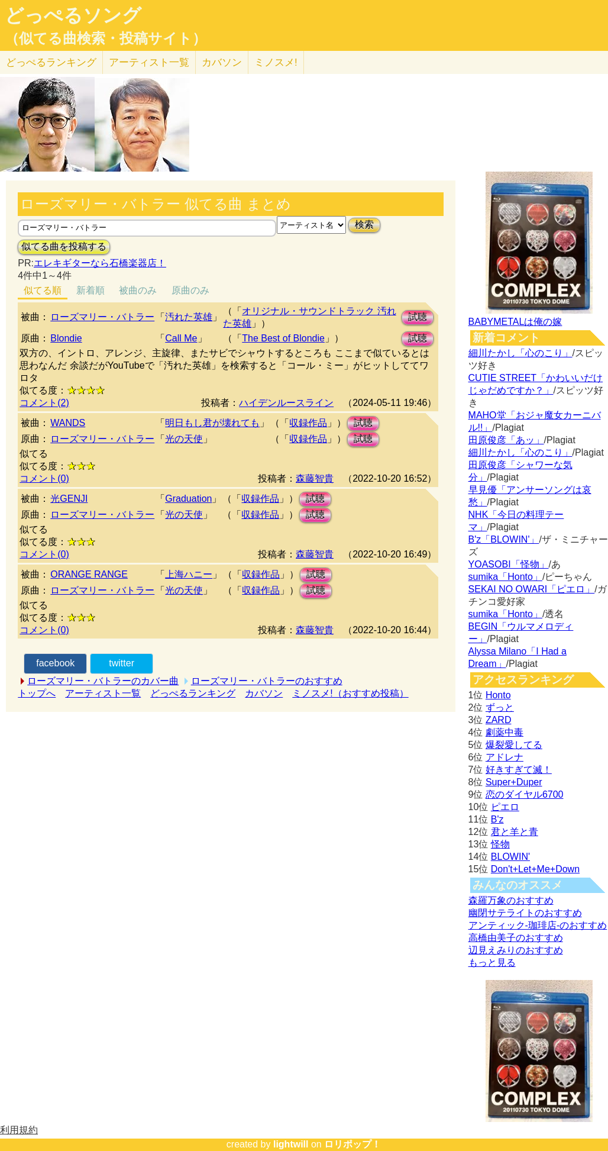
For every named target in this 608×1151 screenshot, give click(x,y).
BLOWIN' (510, 857)
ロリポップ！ (352, 1144)
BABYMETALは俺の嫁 (515, 322)
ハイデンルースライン (286, 403)
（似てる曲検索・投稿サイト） (105, 38)
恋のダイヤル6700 (525, 794)
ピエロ (505, 807)
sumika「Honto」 (505, 577)
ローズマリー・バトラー (102, 317)
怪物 (500, 844)
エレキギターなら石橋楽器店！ (100, 263)
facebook (55, 663)
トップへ (37, 693)
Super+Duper (514, 782)
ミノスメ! (275, 62)
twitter (121, 663)
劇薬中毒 (504, 732)
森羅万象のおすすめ (511, 900)
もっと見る (492, 962)
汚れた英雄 (188, 317)
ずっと (500, 707)
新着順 (90, 290)
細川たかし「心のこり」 (520, 353)
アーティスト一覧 (103, 693)
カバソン (222, 62)
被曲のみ (138, 290)
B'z (497, 819)
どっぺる (51, 62)
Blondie (66, 338)
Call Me (181, 338)
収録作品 (308, 423)
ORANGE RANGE (89, 574)
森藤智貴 (315, 478)
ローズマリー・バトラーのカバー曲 (103, 681)
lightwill (291, 1144)
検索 (364, 225)
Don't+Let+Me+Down (535, 869)
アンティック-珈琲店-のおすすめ (537, 925)
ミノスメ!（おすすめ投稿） (350, 693)
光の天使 (184, 439)
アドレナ (504, 757)
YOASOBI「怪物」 (508, 564)
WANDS (67, 423)
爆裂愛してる (514, 745)
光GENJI (69, 499)
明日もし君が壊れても (212, 423)
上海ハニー (188, 574)
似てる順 (43, 290)
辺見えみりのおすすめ (515, 950)
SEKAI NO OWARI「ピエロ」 (531, 589)
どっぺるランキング (192, 693)
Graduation (188, 499)
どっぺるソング (73, 15)
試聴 (417, 317)
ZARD (499, 720)
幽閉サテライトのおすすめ (525, 913)
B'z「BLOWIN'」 (503, 539)
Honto (498, 695)
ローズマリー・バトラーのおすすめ (266, 681)
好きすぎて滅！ (519, 770)
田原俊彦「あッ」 (506, 440)
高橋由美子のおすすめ (515, 938)
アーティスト (149, 62)
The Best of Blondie (283, 338)
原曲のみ (190, 290)
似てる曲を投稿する (63, 246)
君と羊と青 (514, 832)
